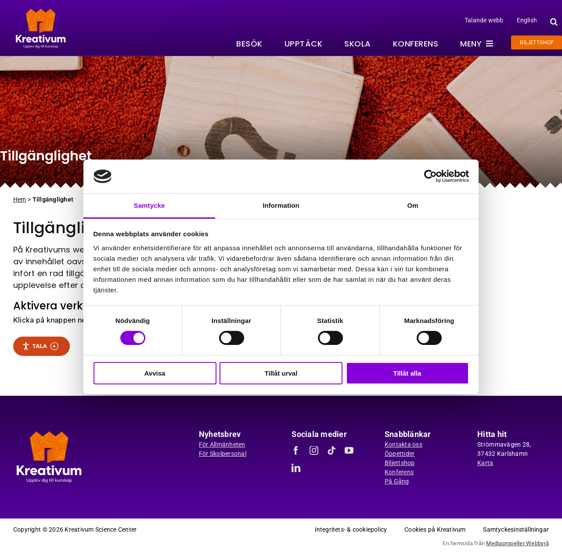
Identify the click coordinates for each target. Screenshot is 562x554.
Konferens (399, 472)
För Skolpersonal (222, 453)
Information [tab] (281, 205)
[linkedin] (296, 468)
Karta (485, 462)
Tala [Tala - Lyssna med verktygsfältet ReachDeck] (40, 346)
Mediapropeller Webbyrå (517, 543)
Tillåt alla (407, 373)
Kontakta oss (403, 444)
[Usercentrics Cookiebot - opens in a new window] (430, 176)
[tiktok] (331, 450)
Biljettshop (400, 462)
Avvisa (155, 373)
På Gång (397, 481)
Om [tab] (412, 205)
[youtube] (349, 450)
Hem (19, 199)
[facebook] (296, 450)
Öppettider (400, 453)
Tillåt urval (281, 373)
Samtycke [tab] (149, 205)
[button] (553, 22)
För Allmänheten (222, 444)
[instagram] (314, 450)
